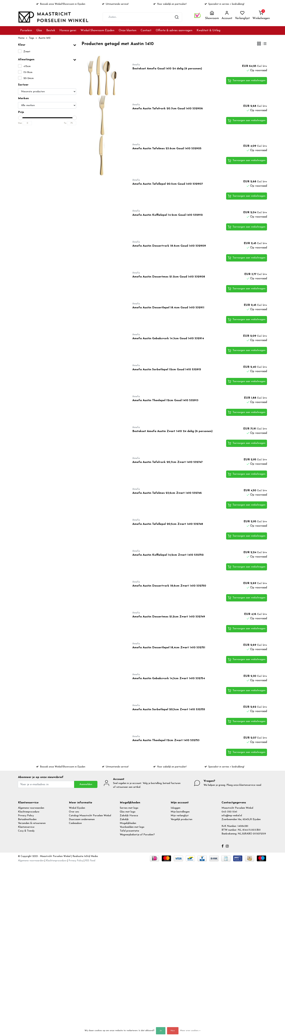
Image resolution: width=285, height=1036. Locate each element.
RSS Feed (90, 860)
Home (21, 38)
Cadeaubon (75, 823)
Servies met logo (129, 808)
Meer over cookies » (190, 1030)
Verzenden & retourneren (32, 823)
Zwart (26, 51)
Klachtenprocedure (28, 811)
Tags (31, 38)
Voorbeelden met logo (132, 827)
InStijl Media (90, 856)
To (65, 123)
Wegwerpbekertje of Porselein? (137, 834)
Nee (173, 1031)
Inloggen (175, 808)
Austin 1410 (45, 38)
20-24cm (28, 78)
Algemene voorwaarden (31, 808)
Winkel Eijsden (77, 808)
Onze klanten (127, 30)
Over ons (74, 811)
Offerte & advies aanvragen (174, 30)
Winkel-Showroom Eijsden (97, 30)
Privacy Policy (26, 815)
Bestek (50, 30)
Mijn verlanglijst (180, 815)
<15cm (27, 66)
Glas (39, 30)
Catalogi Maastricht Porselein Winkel (90, 815)
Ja (161, 1031)
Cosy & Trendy (26, 831)
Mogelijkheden (128, 823)
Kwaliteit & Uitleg (208, 30)
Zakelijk (124, 819)
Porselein (26, 30)
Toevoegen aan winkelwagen (246, 80)
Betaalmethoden (27, 819)
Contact (146, 30)
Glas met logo (127, 811)
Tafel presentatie (129, 831)
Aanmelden (85, 784)
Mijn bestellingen (180, 811)
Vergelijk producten (181, 819)
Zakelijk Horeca (129, 815)
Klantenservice (26, 827)
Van (20, 123)
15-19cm (27, 72)
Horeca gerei (67, 30)
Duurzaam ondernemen (82, 819)
